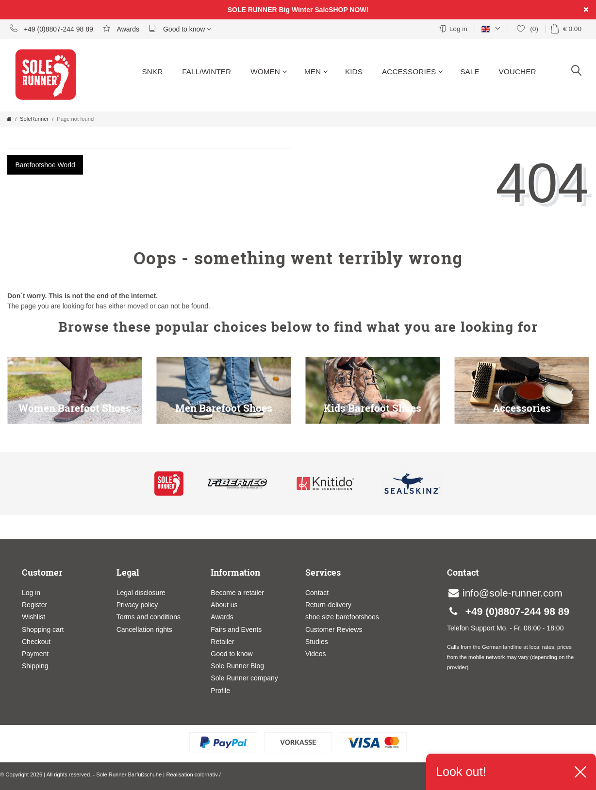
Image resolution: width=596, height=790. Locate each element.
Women (268, 71)
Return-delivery (328, 605)
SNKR (152, 71)
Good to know (180, 28)
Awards (121, 28)
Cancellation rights (144, 629)
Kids (354, 71)
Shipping (35, 666)
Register (34, 605)
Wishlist (33, 617)
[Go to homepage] (9, 119)
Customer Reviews (333, 629)
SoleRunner (34, 119)
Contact (317, 593)
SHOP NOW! (348, 10)
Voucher (517, 71)
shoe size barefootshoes (342, 617)
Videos (315, 654)
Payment (35, 654)
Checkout (36, 641)
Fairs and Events (236, 629)
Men (316, 71)
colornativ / (208, 774)
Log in (31, 593)
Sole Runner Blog (237, 666)
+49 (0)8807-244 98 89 (51, 28)
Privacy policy (137, 605)
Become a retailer (237, 593)
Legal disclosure (141, 593)
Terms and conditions (148, 617)
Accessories (412, 71)
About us (224, 605)
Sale (469, 71)
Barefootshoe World (45, 165)
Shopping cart (43, 629)
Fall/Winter (206, 71)
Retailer (222, 641)
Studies (316, 641)
